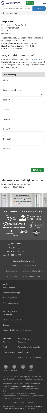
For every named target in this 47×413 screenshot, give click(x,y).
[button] (44, 3)
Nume (6, 100)
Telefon (6, 119)
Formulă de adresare (12, 90)
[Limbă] (40, 3)
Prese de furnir (12, 271)
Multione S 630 (12, 276)
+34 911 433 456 (14, 255)
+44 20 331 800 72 (15, 244)
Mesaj (5, 148)
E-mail (6, 129)
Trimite (37, 170)
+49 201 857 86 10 (15, 248)
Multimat (25, 271)
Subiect (6, 139)
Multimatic (36, 271)
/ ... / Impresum (10, 13)
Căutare (39, 8)
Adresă (6, 109)
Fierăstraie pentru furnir (31, 276)
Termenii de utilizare (23, 408)
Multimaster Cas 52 (18, 265)
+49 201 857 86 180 (15, 251)
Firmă (5, 80)
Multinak (32, 265)
